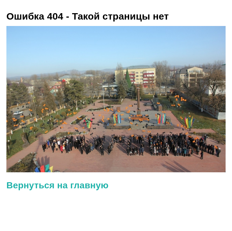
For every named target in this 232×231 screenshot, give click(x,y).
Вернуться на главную (57, 185)
